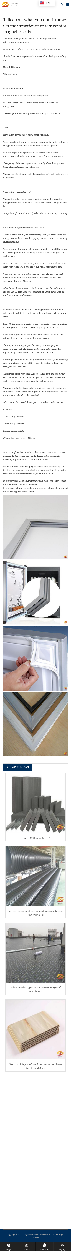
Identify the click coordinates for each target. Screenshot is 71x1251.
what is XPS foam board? (35, 838)
